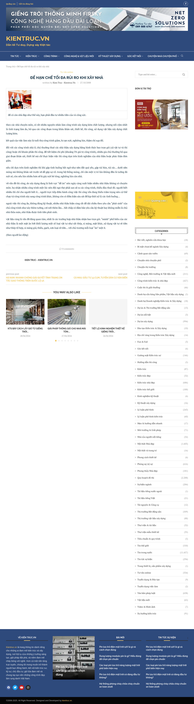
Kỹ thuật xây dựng (109, 56)
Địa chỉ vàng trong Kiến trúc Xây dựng (162, 335)
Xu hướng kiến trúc (162, 613)
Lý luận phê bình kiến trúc (162, 416)
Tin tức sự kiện (162, 559)
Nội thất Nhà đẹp (162, 443)
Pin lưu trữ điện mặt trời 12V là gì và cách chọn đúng (71, 670)
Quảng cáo (11, 4)
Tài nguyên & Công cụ (162, 504)
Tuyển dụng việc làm (162, 586)
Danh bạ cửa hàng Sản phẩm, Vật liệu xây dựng (162, 294)
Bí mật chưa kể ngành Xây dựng (162, 246)
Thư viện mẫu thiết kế (162, 532)
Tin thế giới (162, 545)
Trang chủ (10, 66)
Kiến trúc (31, 56)
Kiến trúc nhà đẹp (162, 382)
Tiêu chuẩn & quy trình (162, 538)
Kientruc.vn (11, 647)
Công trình (50, 56)
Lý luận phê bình (162, 409)
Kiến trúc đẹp (162, 375)
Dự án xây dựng (162, 321)
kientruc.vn (67, 700)
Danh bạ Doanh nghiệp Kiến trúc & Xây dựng (162, 301)
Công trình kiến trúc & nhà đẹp (162, 280)
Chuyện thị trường (162, 267)
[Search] (182, 56)
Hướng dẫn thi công (162, 362)
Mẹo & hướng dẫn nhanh (162, 423)
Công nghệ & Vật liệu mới (79, 56)
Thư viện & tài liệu (162, 525)
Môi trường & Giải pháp (162, 430)
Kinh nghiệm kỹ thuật (162, 396)
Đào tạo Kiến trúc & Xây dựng (162, 328)
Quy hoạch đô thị (162, 477)
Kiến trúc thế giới (162, 389)
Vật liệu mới (162, 600)
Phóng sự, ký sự (162, 464)
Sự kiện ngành (162, 484)
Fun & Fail (162, 341)
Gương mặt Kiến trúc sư (162, 355)
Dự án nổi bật (162, 314)
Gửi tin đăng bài (26, 4)
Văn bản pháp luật (162, 593)
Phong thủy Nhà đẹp (162, 470)
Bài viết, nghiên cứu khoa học (162, 240)
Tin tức (14, 56)
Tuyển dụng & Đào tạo (162, 579)
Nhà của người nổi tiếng (162, 437)
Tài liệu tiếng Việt (162, 498)
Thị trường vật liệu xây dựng (162, 518)
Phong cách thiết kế (162, 457)
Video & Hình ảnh (162, 606)
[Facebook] (186, 4)
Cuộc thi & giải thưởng (162, 287)
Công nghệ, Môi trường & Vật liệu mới (162, 273)
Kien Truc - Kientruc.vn (64, 82)
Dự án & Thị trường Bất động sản (162, 307)
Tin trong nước (162, 552)
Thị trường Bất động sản (162, 511)
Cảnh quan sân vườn (162, 253)
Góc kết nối (134, 56)
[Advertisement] (161, 160)
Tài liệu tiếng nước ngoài (162, 491)
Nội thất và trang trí (162, 450)
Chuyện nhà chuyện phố (162, 56)
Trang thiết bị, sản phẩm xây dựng (162, 566)
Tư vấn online (162, 572)
